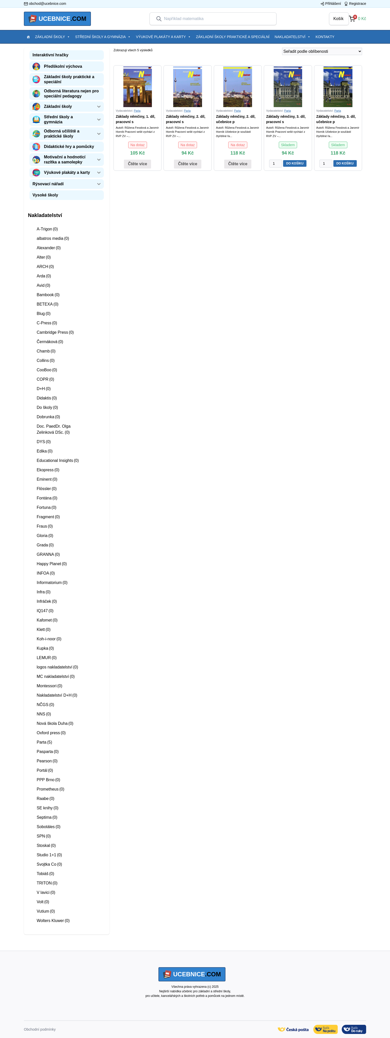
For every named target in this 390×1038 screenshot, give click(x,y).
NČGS (45, 704)
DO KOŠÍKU (294, 163)
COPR (45, 379)
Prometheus (50, 789)
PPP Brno (48, 780)
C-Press (47, 323)
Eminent (47, 479)
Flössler (47, 489)
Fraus (45, 526)
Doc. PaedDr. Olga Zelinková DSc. (53, 429)
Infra (44, 592)
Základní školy (52, 37)
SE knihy (47, 808)
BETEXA (47, 304)
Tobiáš (45, 874)
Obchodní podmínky (40, 1029)
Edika (45, 451)
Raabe (45, 798)
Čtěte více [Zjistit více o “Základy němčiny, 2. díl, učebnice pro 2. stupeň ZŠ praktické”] (238, 164)
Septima (47, 817)
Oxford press (51, 733)
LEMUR (47, 658)
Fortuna (46, 507)
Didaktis (47, 398)
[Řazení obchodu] (322, 51)
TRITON (47, 883)
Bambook (48, 295)
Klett (44, 629)
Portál (45, 770)
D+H (44, 389)
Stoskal (46, 845)
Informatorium (52, 582)
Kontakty (325, 37)
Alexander (49, 248)
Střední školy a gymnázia (103, 37)
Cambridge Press (55, 332)
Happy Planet (52, 564)
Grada (45, 545)
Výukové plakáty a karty (163, 37)
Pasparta (48, 751)
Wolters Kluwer (53, 920)
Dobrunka (48, 417)
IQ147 (45, 611)
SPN (44, 836)
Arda (44, 276)
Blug (44, 313)
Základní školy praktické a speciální (233, 37)
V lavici (46, 892)
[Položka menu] (28, 36)
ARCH (45, 266)
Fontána (47, 498)
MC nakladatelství (56, 676)
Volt (43, 902)
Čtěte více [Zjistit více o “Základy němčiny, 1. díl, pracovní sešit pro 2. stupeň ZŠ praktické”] (137, 164)
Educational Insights (58, 460)
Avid (43, 285)
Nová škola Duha (55, 723)
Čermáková (50, 342)
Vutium (46, 911)
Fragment (48, 517)
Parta (44, 742)
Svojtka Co (49, 864)
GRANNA (48, 554)
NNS (44, 714)
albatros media (53, 238)
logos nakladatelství (57, 667)
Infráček (47, 601)
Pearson (47, 761)
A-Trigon (47, 229)
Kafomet (47, 620)
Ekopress (48, 470)
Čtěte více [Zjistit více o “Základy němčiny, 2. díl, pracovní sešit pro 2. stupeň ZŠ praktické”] (187, 164)
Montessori (49, 686)
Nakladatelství (293, 37)
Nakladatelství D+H (57, 695)
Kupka (45, 648)
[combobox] (217, 19)
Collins (46, 360)
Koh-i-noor (49, 639)
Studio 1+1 (49, 855)
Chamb (46, 351)
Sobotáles (48, 827)
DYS (44, 442)
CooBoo (47, 370)
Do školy (47, 407)
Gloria (45, 535)
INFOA (46, 573)
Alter (44, 257)
